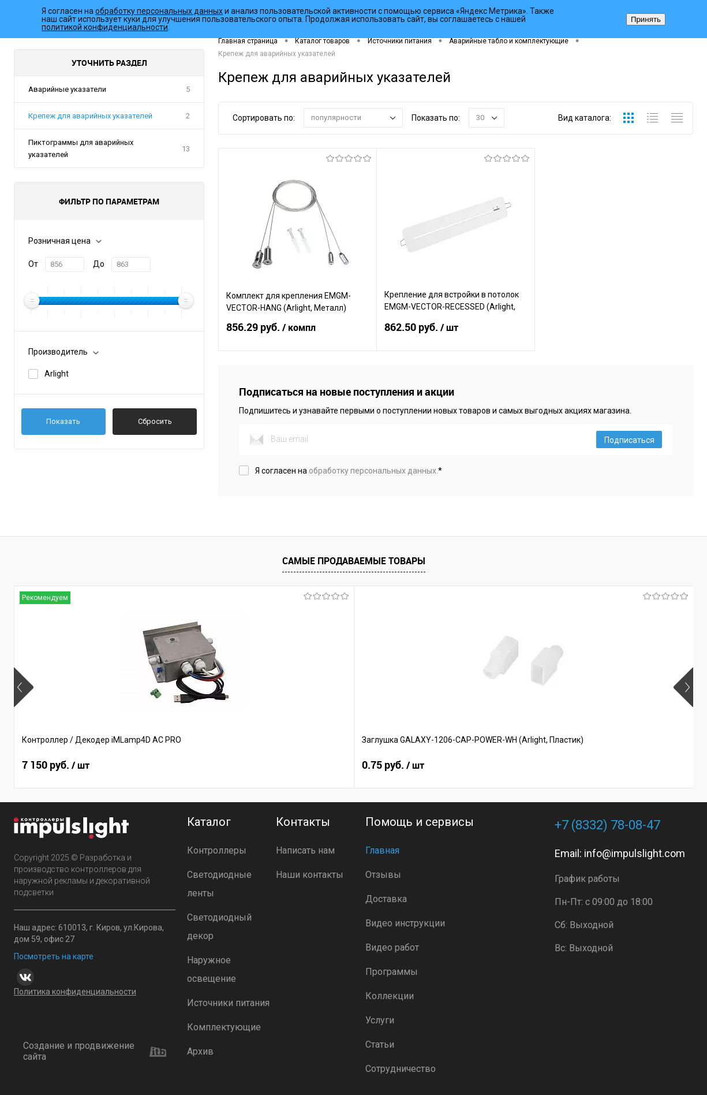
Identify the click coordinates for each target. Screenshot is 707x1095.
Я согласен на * (348, 470)
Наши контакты (309, 874)
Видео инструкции (405, 923)
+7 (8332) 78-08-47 (607, 825)
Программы (391, 971)
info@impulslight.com (634, 853)
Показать (63, 421)
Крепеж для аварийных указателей (90, 115)
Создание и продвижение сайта (94, 1051)
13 (186, 148)
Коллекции (389, 995)
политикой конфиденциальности (105, 27)
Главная (382, 850)
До (98, 264)
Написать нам (305, 850)
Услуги (379, 1020)
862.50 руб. (455, 334)
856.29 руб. (297, 334)
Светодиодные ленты (219, 884)
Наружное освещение (211, 969)
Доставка (386, 898)
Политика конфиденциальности (75, 991)
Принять (646, 19)
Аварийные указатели (67, 89)
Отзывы (383, 874)
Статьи (379, 1044)
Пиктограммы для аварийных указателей (80, 148)
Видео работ (392, 947)
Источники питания (228, 1002)
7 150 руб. (55, 765)
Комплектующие (224, 1027)
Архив (200, 1051)
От (33, 264)
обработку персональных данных (159, 11)
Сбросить (155, 421)
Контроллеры (216, 850)
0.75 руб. (223, 765)
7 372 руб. (565, 765)
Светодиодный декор (219, 926)
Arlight (56, 373)
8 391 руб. (395, 765)
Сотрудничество (400, 1068)
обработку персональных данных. (373, 470)
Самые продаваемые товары (353, 560)
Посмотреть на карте (53, 956)
